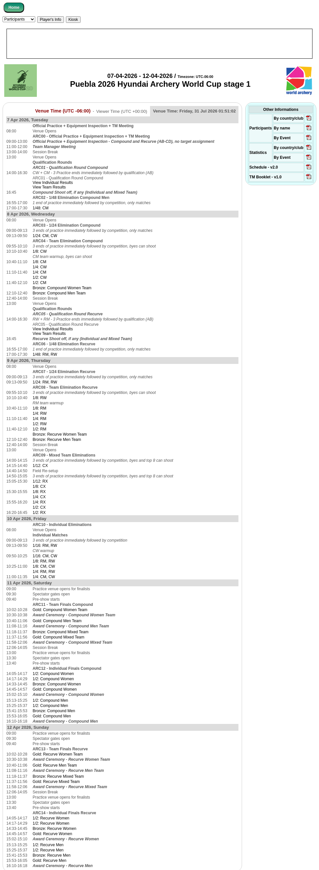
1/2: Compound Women (53, 673)
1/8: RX (39, 491)
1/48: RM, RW (45, 354)
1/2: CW (40, 277)
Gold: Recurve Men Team (55, 765)
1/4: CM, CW (44, 577)
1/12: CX (40, 465)
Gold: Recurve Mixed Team (56, 781)
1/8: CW (40, 251)
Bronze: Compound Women (57, 684)
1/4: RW (40, 413)
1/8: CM (39, 262)
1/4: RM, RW (44, 571)
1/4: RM (39, 418)
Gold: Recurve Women (52, 834)
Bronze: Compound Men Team (59, 293)
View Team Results (49, 187)
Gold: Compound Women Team (60, 610)
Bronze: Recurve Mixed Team (58, 776)
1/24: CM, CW (45, 235)
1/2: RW (40, 424)
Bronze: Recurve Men (51, 855)
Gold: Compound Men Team (57, 621)
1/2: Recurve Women (51, 818)
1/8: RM (39, 408)
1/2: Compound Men (50, 700)
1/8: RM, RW (44, 561)
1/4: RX (39, 502)
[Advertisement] (159, 43)
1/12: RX (40, 481)
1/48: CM (41, 208)
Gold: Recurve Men (49, 860)
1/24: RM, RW (45, 382)
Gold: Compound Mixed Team (58, 637)
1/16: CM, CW (45, 556)
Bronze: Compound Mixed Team (60, 632)
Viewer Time (121, 111)
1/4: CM (39, 272)
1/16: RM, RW (45, 545)
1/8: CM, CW (44, 566)
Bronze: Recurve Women (54, 828)
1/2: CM (39, 282)
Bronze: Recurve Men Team (57, 439)
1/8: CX (39, 486)
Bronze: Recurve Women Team (60, 434)
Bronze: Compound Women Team (62, 288)
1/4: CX (39, 497)
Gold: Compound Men (52, 716)
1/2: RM (39, 429)
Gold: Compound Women (55, 689)
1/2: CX (39, 507)
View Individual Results (53, 182)
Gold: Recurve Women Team (58, 754)
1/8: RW (40, 398)
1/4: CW (40, 267)
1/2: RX (39, 512)
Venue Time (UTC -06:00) (63, 110)
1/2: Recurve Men (48, 845)
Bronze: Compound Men (54, 711)
